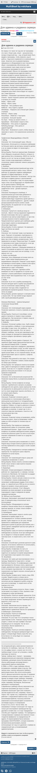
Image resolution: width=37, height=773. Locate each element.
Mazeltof (8, 759)
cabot (11, 759)
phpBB (11, 756)
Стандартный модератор (26, 30)
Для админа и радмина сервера (18, 27)
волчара (12, 30)
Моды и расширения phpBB (7, 765)
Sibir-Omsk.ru (6, 11)
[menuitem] (5, 2)
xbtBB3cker (4, 762)
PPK (17, 762)
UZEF (17, 30)
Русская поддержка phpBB (7, 758)
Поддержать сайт (29, 22)
